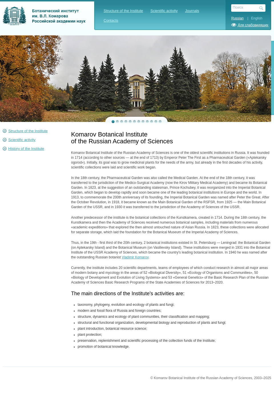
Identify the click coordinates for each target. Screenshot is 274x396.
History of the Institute (26, 148)
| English (253, 18)
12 (160, 121)
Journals (192, 11)
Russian (237, 18)
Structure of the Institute (123, 11)
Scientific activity (164, 11)
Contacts (111, 20)
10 (151, 121)
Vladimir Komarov (135, 257)
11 (156, 121)
